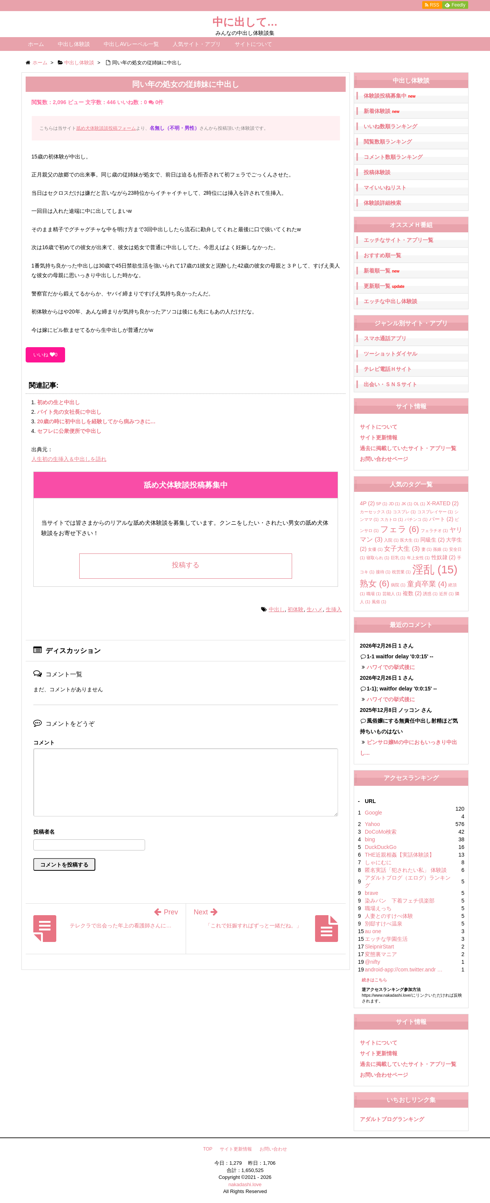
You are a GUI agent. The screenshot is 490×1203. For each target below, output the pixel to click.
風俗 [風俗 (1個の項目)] (379, 601)
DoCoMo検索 (381, 832)
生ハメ (315, 609)
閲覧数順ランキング (388, 141)
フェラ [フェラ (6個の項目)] (399, 529)
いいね (45, 354)
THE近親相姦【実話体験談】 (399, 855)
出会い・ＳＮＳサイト (390, 384)
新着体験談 (381, 111)
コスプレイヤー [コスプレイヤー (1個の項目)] (435, 511)
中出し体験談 (74, 44)
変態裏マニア (381, 954)
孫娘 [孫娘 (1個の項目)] (440, 549)
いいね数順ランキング (390, 126)
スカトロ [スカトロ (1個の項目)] (391, 519)
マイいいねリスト (385, 187)
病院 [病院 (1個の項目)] (398, 585)
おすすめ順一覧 (382, 255)
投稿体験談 (377, 172)
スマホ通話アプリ (385, 338)
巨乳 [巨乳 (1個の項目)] (398, 557)
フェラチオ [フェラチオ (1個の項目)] (434, 530)
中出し (277, 609)
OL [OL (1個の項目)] (419, 503)
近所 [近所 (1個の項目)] (446, 593)
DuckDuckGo (380, 847)
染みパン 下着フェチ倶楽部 (399, 901)
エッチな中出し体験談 (390, 301)
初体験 (295, 609)
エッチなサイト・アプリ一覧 (398, 240)
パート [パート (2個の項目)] (441, 519)
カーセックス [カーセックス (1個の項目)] (375, 511)
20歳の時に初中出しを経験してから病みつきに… (96, 421)
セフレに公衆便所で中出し (69, 431)
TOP (207, 1149)
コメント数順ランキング (393, 157)
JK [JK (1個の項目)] (406, 503)
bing (370, 839)
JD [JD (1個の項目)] (394, 503)
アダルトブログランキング (392, 1119)
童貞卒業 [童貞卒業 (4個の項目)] (427, 584)
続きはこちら (374, 980)
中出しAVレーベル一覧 (131, 44)
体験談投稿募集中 (389, 96)
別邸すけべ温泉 (383, 924)
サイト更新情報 (378, 437)
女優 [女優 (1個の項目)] (375, 549)
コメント (44, 742)
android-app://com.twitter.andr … (404, 969)
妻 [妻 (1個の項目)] (426, 549)
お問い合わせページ (384, 459)
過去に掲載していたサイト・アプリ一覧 (408, 448)
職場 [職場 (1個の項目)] (373, 593)
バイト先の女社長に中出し (69, 412)
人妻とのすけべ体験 (389, 916)
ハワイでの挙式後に (391, 667)
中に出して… (245, 22)
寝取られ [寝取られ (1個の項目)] (377, 557)
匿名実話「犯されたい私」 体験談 (406, 870)
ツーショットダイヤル (390, 353)
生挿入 (334, 609)
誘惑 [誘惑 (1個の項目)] (430, 593)
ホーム (36, 44)
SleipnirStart (379, 946)
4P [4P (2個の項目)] (367, 503)
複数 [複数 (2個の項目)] (412, 593)
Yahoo (372, 824)
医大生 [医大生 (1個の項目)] (409, 540)
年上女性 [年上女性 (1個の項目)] (418, 557)
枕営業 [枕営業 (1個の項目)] (401, 572)
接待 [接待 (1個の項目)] (383, 572)
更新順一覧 (384, 286)
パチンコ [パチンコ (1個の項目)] (416, 519)
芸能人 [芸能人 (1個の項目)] (391, 593)
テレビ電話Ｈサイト (388, 369)
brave (371, 893)
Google (373, 813)
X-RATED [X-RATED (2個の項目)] (442, 503)
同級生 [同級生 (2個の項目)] (432, 540)
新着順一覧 (381, 271)
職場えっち (378, 908)
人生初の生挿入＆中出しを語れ (68, 459)
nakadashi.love (245, 1184)
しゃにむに (378, 862)
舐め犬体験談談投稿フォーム (106, 128)
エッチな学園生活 (386, 939)
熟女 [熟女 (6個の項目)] (374, 583)
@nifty (372, 962)
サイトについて (253, 44)
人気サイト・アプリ (197, 44)
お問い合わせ (273, 1149)
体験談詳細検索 (382, 203)
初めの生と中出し (58, 402)
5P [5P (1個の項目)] (381, 503)
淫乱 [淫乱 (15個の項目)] (434, 569)
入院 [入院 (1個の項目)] (391, 540)
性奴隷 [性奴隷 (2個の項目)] (443, 557)
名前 (185, 832)
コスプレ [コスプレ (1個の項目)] (404, 511)
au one (373, 931)
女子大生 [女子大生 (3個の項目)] (402, 548)
